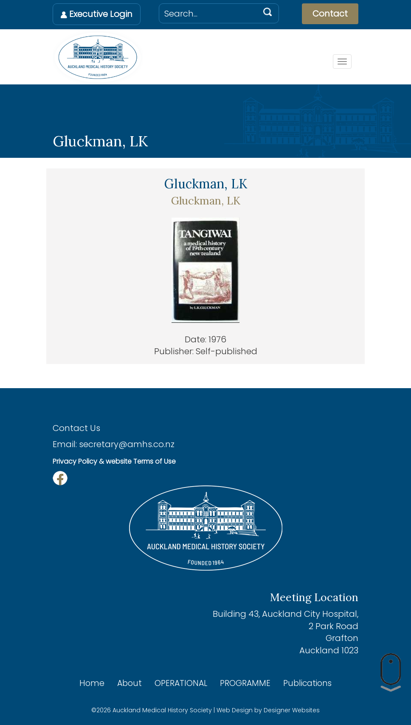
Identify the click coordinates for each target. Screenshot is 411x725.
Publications (307, 683)
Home (91, 683)
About (129, 683)
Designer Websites (292, 710)
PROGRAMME (245, 683)
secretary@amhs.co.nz (127, 444)
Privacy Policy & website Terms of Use (114, 461)
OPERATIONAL (181, 683)
